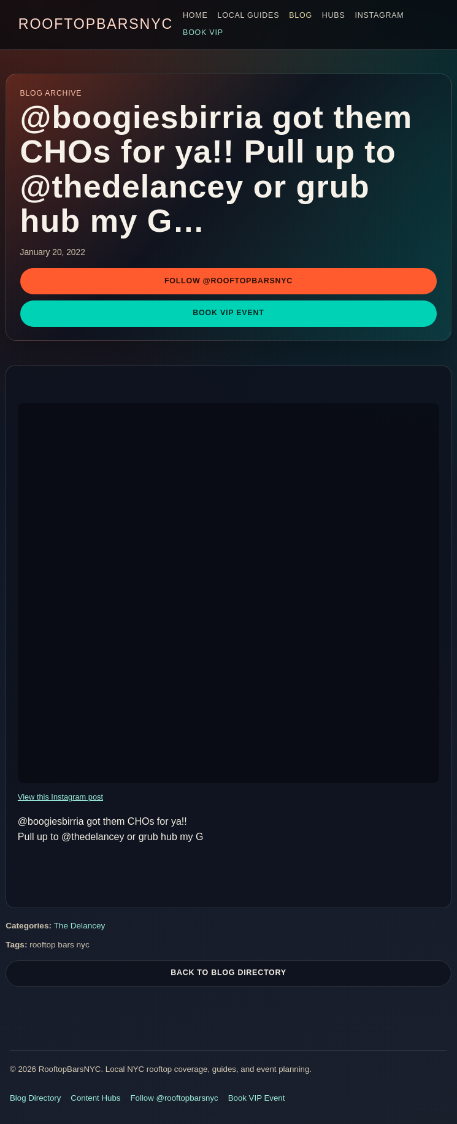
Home (195, 15)
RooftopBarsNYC (95, 24)
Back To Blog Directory (228, 974)
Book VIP (203, 32)
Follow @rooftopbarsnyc (228, 281)
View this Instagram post (60, 796)
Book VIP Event (228, 312)
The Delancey (80, 927)
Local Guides (249, 15)
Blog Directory (35, 1098)
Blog (300, 15)
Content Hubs (95, 1098)
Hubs (333, 15)
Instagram (379, 15)
